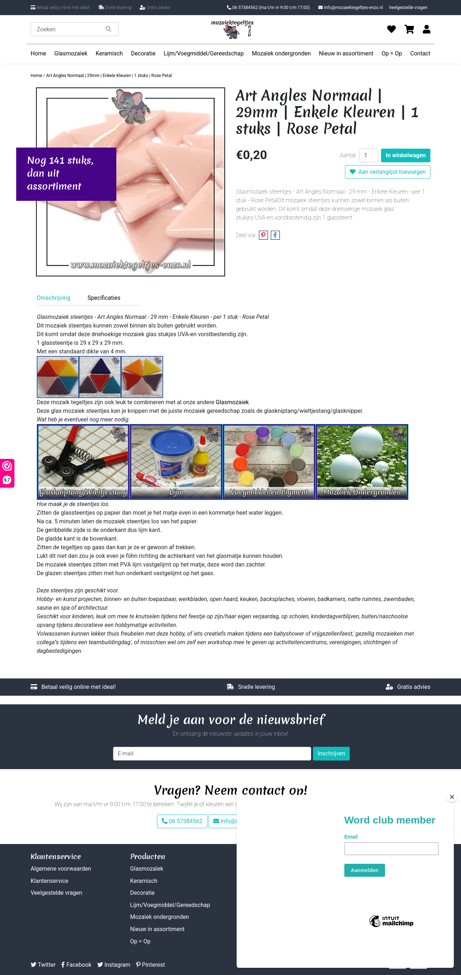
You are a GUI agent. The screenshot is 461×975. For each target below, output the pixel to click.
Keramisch (109, 53)
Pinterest (150, 964)
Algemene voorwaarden (61, 868)
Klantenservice (49, 880)
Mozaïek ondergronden (281, 53)
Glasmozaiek (232, 402)
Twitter (43, 964)
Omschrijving (53, 297)
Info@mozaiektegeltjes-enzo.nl (350, 7)
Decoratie (143, 53)
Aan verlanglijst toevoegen (388, 171)
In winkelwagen (406, 155)
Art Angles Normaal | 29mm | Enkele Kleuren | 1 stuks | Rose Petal (109, 75)
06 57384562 (268, 7)
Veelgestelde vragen (408, 7)
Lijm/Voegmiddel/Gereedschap (204, 53)
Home (38, 53)
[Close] (452, 822)
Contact (420, 53)
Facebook (76, 964)
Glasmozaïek (71, 53)
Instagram (113, 964)
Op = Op (392, 53)
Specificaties (104, 297)
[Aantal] (368, 155)
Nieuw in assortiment (346, 53)
